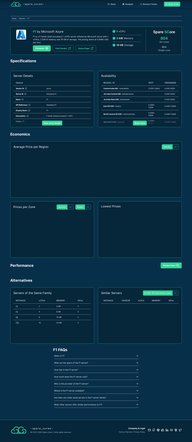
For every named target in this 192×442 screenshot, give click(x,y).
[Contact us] (149, 430)
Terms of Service (125, 432)
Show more (139, 123)
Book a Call (172, 4)
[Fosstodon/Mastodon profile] (175, 430)
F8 (17, 317)
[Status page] (162, 430)
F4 (17, 312)
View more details (52, 123)
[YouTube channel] (171, 430)
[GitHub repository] (153, 430)
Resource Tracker (148, 4)
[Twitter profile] (180, 430)
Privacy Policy (139, 432)
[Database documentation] (158, 430)
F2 (17, 306)
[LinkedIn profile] (167, 430)
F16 (17, 323)
